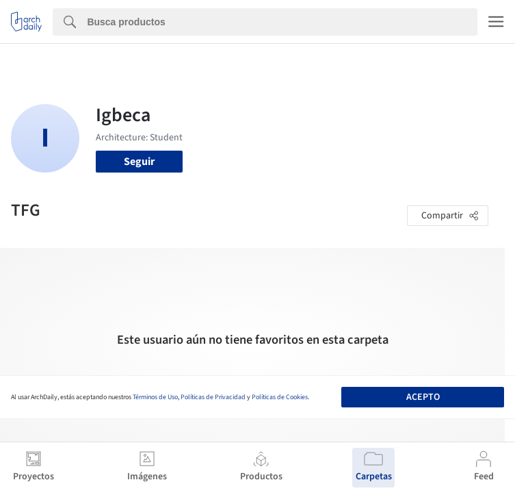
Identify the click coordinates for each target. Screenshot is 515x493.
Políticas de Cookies (280, 397)
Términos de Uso (155, 397)
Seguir (139, 161)
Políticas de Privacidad (213, 397)
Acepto (423, 397)
